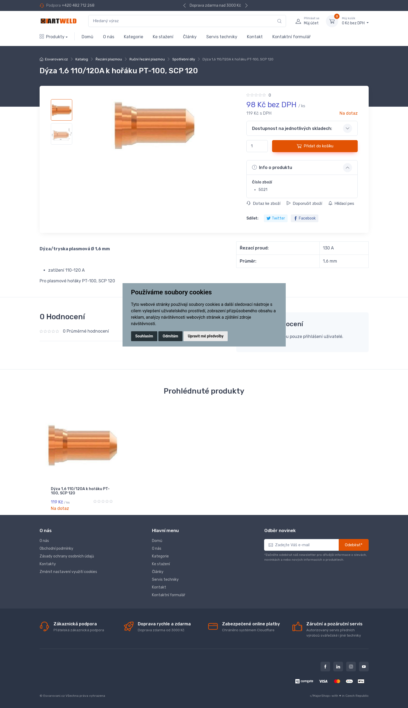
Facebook (304, 218)
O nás (108, 36)
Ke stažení (163, 36)
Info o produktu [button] (272, 167)
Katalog (81, 59)
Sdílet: (252, 218)
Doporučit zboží (304, 203)
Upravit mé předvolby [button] (205, 336)
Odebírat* (354, 544)
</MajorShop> (320, 695)
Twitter (275, 218)
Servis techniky (221, 36)
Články (190, 36)
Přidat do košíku (315, 146)
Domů (87, 36)
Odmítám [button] (170, 336)
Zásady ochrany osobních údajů (67, 555)
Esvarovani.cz (56, 59)
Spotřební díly (183, 59)
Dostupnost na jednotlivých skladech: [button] (292, 128)
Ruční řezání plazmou (147, 59)
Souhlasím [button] (144, 336)
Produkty (52, 36)
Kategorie (133, 36)
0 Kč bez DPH (355, 20)
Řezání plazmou (109, 59)
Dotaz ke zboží (263, 203)
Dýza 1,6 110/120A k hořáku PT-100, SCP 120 (80, 491)
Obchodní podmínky (56, 547)
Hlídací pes (341, 203)
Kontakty (48, 563)
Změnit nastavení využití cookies (68, 571)
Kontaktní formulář (291, 36)
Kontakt (255, 36)
